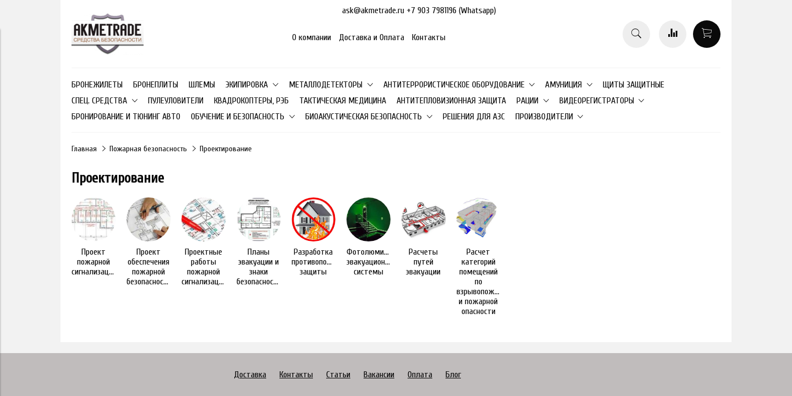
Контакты (429, 37)
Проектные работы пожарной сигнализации (204, 267)
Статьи (338, 375)
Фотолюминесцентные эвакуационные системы (385, 262)
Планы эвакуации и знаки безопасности (259, 267)
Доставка (250, 375)
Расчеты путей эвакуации (423, 262)
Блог (453, 375)
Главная (84, 148)
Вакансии (379, 375)
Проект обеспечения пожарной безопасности (149, 267)
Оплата (420, 375)
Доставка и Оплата (371, 37)
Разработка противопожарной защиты (322, 262)
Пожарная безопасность (148, 148)
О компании (311, 37)
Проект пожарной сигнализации (94, 262)
